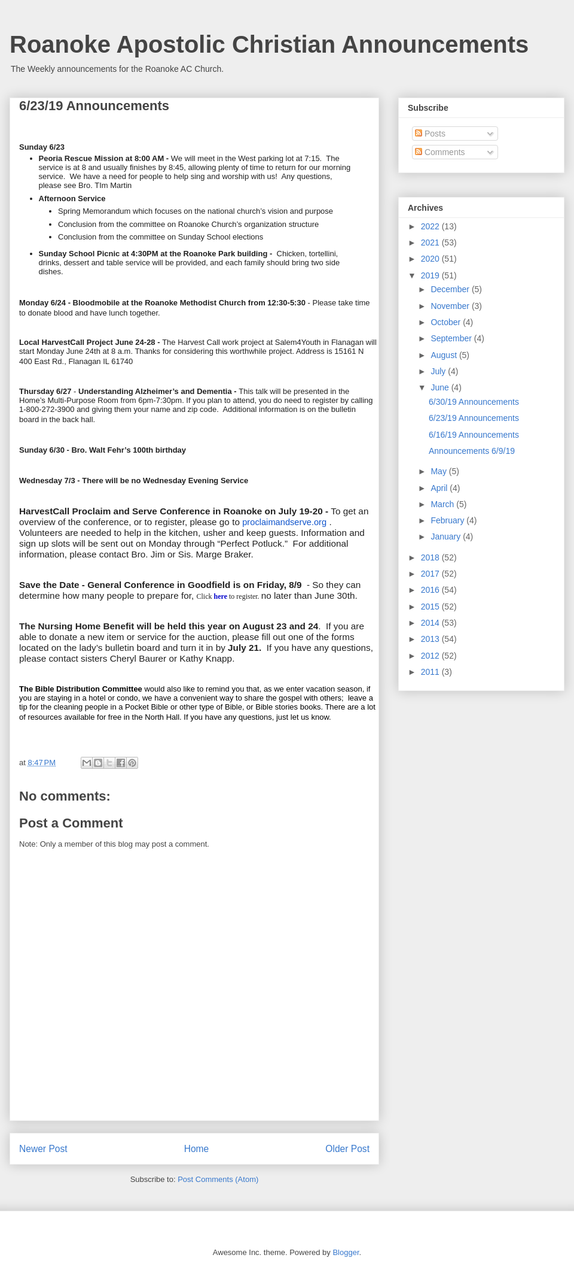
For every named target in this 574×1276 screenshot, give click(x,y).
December (450, 289)
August (444, 355)
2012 (431, 655)
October (446, 322)
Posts (430, 133)
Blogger (345, 1252)
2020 (431, 258)
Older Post (347, 1149)
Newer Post (43, 1149)
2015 (431, 606)
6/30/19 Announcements (474, 402)
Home (196, 1149)
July (439, 371)
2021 (431, 242)
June (440, 387)
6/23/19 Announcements (474, 418)
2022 (431, 226)
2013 (431, 639)
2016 (431, 590)
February (448, 520)
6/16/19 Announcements (474, 435)
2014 (431, 623)
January (446, 536)
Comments (440, 152)
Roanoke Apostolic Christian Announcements (269, 44)
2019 (431, 275)
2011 (431, 672)
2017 (431, 573)
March (443, 504)
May (439, 471)
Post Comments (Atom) (218, 1179)
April (440, 488)
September (452, 338)
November (450, 306)
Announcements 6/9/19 (472, 451)
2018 (431, 557)
